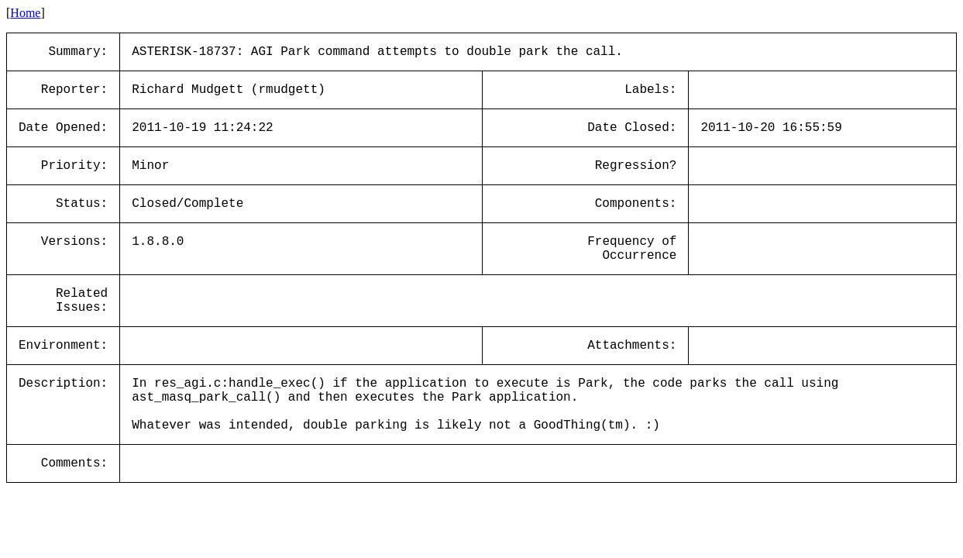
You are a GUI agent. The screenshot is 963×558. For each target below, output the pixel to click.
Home (25, 12)
